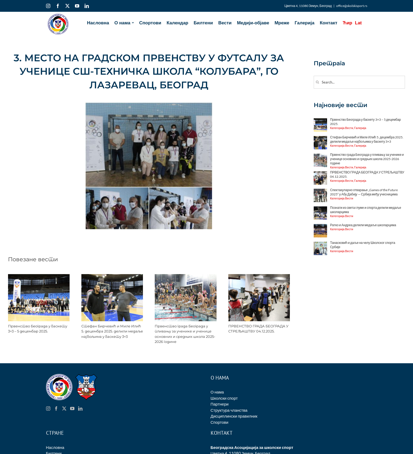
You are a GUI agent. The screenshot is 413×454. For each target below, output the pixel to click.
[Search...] (359, 82)
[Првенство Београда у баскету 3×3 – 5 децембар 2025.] (39, 276)
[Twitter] (64, 408)
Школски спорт (224, 398)
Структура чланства (229, 410)
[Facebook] (56, 408)
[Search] (317, 82)
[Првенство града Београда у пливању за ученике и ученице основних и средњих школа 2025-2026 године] (185, 276)
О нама (217, 391)
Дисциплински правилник (234, 416)
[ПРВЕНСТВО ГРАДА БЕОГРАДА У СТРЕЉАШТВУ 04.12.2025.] (259, 276)
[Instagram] (48, 408)
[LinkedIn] (80, 408)
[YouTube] (72, 408)
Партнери (220, 404)
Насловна (55, 447)
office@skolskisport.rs (351, 6)
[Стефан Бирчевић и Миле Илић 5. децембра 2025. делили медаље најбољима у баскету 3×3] (112, 276)
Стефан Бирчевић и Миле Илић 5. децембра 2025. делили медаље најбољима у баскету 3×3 (112, 331)
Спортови (220, 422)
